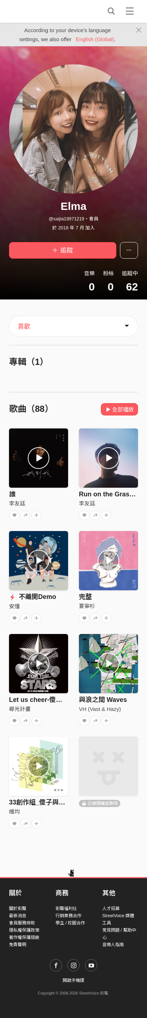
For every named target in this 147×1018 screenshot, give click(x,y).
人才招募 (111, 908)
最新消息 (17, 915)
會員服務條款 (22, 923)
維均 (14, 811)
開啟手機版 (73, 980)
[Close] (139, 30)
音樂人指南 (113, 944)
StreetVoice (38, 11)
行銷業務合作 (68, 915)
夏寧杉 (87, 606)
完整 (85, 596)
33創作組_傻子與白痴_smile (50, 802)
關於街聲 (17, 908)
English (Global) (95, 39)
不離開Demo (32, 596)
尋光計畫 (20, 709)
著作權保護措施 (24, 937)
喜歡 (24, 326)
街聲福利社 (66, 908)
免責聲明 (17, 944)
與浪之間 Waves (103, 699)
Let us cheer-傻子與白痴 (45, 699)
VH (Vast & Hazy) (100, 709)
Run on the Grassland (112, 494)
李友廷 (17, 503)
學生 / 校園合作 (70, 923)
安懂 (14, 606)
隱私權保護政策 (24, 930)
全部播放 (119, 409)
